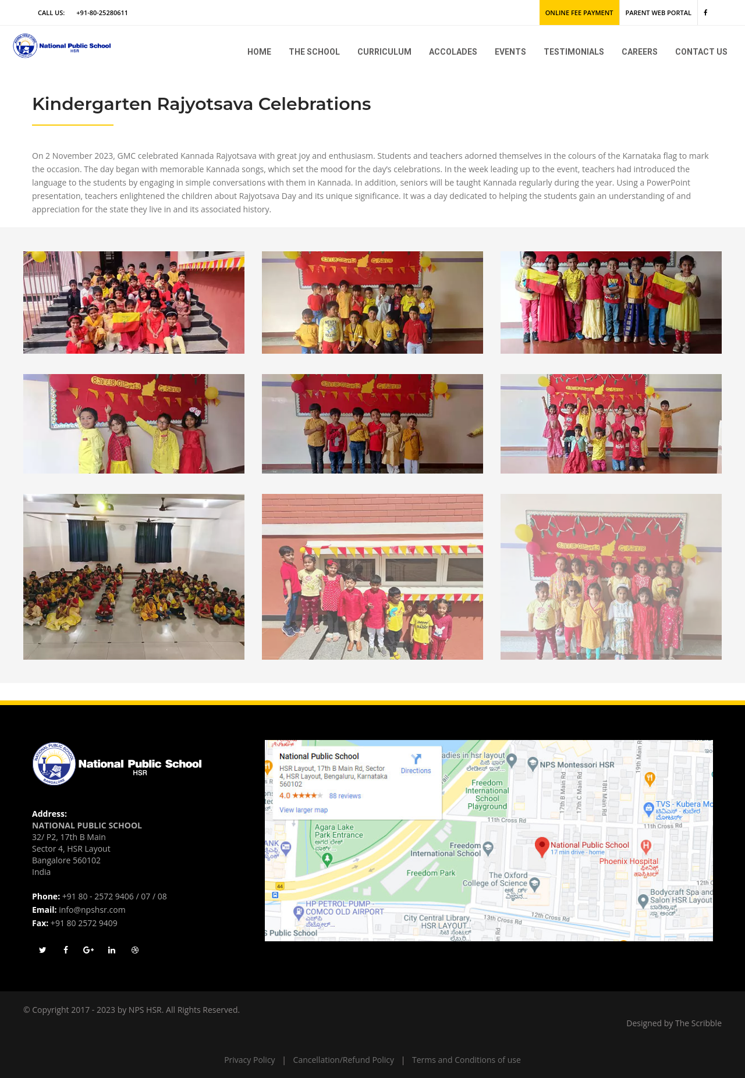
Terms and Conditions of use (466, 1059)
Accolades (453, 51)
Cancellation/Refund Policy (343, 1059)
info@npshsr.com (92, 909)
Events (510, 51)
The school (314, 51)
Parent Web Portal (658, 12)
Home (259, 51)
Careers (640, 51)
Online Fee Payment (579, 12)
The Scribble (698, 1023)
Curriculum (384, 51)
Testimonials (574, 51)
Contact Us (701, 51)
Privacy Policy (249, 1059)
